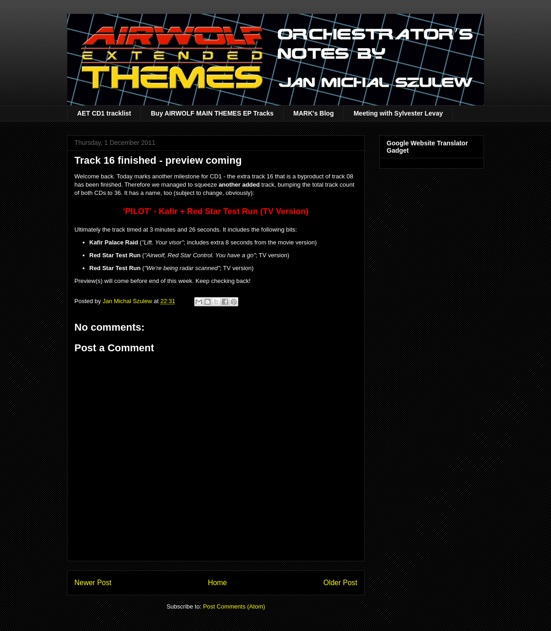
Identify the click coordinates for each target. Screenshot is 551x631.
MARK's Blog (313, 113)
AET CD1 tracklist (104, 113)
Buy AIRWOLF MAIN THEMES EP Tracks (212, 113)
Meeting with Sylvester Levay (398, 113)
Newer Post (93, 583)
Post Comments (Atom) (234, 606)
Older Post (340, 583)
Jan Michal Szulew (127, 301)
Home (217, 583)
